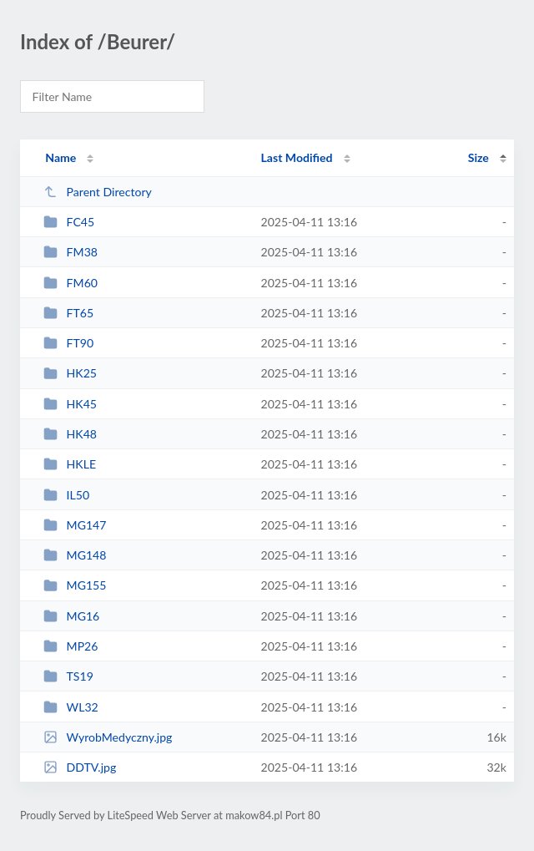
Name (60, 157)
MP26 (70, 646)
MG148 (74, 555)
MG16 (71, 616)
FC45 (68, 222)
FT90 (68, 343)
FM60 (70, 283)
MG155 (74, 585)
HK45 (70, 404)
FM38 (70, 252)
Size (478, 157)
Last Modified (297, 157)
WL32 (70, 707)
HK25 (70, 373)
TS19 (68, 676)
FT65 (68, 313)
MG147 (74, 525)
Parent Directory (97, 192)
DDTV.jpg (79, 767)
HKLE (69, 464)
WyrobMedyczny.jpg (107, 737)
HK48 (70, 434)
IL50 (66, 495)
